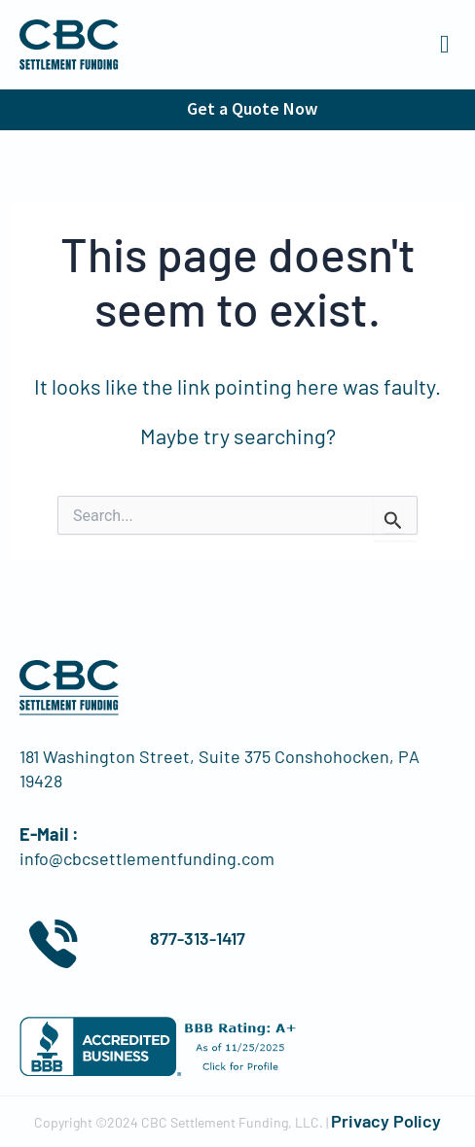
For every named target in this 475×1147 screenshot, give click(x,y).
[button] (445, 45)
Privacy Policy (386, 1120)
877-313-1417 (197, 938)
